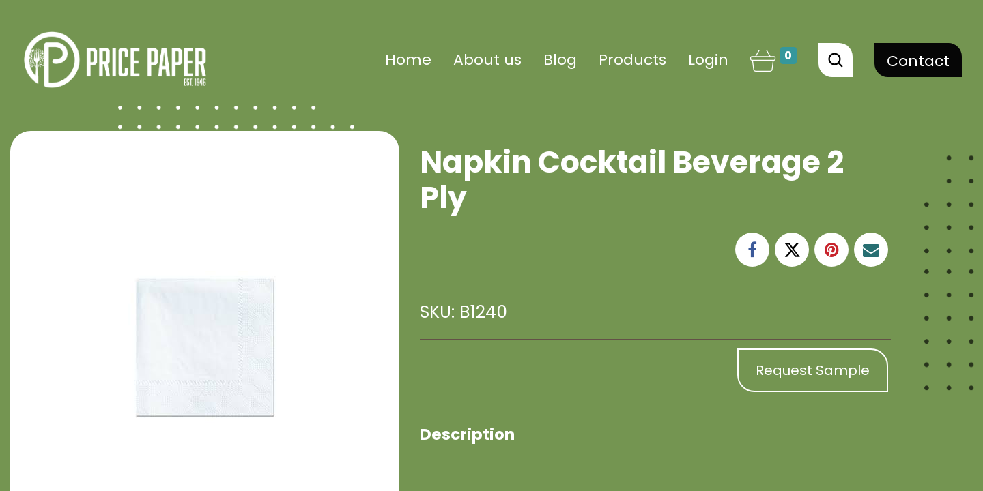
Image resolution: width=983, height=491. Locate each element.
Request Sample (813, 370)
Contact (918, 61)
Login (708, 59)
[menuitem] (408, 59)
